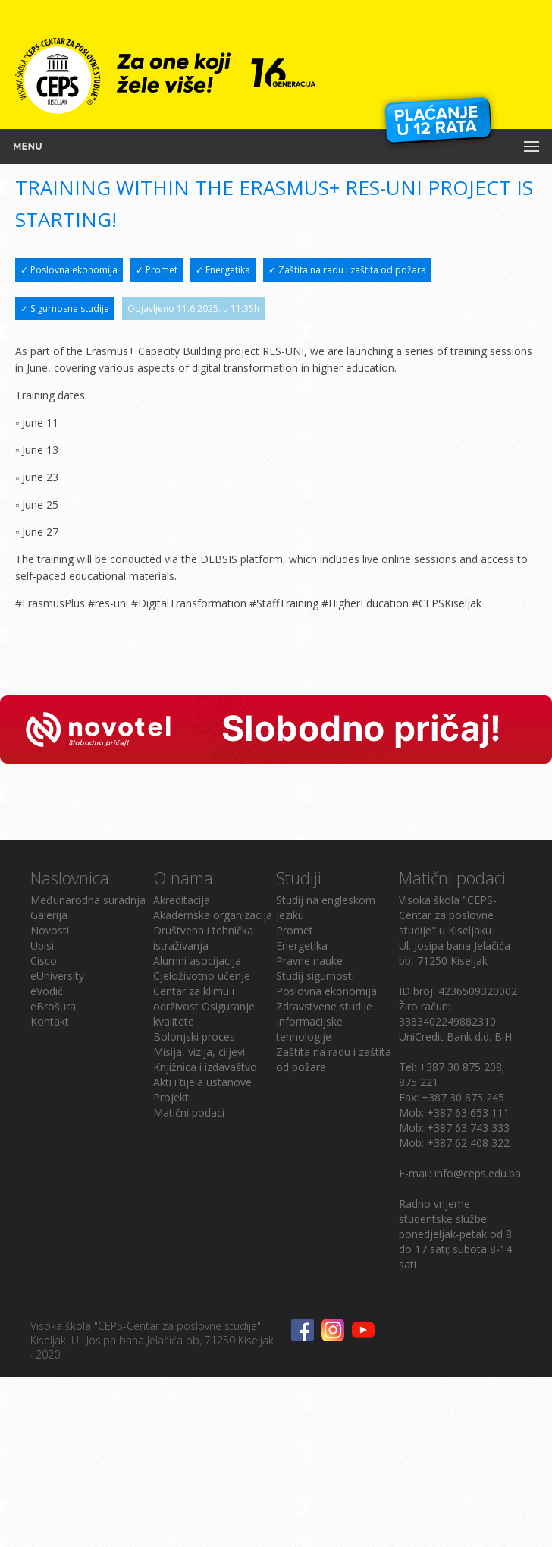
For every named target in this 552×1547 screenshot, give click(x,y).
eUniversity (57, 976)
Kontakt (49, 1021)
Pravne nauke (309, 960)
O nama (183, 877)
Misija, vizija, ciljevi (199, 1051)
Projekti (172, 1097)
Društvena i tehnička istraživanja (203, 938)
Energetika (302, 945)
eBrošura (53, 1006)
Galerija (48, 915)
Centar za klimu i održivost (193, 998)
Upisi (42, 945)
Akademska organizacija (212, 915)
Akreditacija (181, 900)
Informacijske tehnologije (309, 1029)
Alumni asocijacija (197, 960)
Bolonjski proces (194, 1036)
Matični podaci (188, 1112)
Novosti (49, 930)
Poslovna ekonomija (326, 991)
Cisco (43, 960)
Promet (294, 930)
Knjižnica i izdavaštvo (205, 1067)
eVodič (46, 991)
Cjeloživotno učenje (201, 976)
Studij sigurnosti (315, 976)
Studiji (298, 877)
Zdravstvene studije (324, 1006)
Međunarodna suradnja (88, 900)
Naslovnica (69, 877)
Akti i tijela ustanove (202, 1082)
